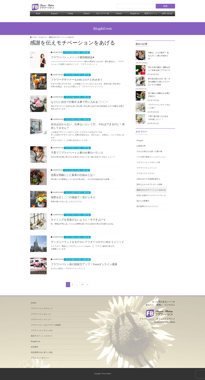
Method (86, 13)
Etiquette (54, 13)
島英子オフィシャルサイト (42, 336)
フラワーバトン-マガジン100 (148, 162)
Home (38, 13)
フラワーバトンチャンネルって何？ (159, 106)
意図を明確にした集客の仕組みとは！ (73, 175)
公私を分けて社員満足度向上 (148, 179)
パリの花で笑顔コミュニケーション (151, 157)
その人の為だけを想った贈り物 (76, 53)
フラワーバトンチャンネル (42, 330)
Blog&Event (134, 13)
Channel (119, 13)
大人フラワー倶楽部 (102, 14)
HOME (33, 303)
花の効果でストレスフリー (147, 206)
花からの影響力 (142, 201)
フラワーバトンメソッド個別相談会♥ (72, 57)
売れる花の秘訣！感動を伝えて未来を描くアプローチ (159, 68)
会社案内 (34, 347)
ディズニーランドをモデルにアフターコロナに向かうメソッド (87, 242)
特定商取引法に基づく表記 (42, 352)
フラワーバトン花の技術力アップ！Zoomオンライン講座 (84, 264)
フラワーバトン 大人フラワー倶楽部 (46, 325)
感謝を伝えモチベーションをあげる (151, 190)
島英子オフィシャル (150, 14)
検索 (165, 6)
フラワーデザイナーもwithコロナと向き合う (78, 79)
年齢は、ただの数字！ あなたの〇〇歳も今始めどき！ (158, 56)
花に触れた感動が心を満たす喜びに (159, 94)
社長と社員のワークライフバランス (151, 195)
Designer (139, 140)
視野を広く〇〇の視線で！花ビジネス (73, 197)
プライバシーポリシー (40, 358)
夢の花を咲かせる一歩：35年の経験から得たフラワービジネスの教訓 (159, 82)
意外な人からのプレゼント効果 (149, 184)
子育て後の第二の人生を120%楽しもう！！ (158, 117)
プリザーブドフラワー (145, 173)
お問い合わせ (167, 13)
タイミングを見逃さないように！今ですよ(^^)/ (78, 219)
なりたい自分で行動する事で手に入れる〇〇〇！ (79, 101)
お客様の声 (141, 146)
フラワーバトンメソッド (146, 168)
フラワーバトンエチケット (42, 308)
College (70, 13)
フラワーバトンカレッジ (41, 314)
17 (82, 285)
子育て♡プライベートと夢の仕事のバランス (77, 152)
